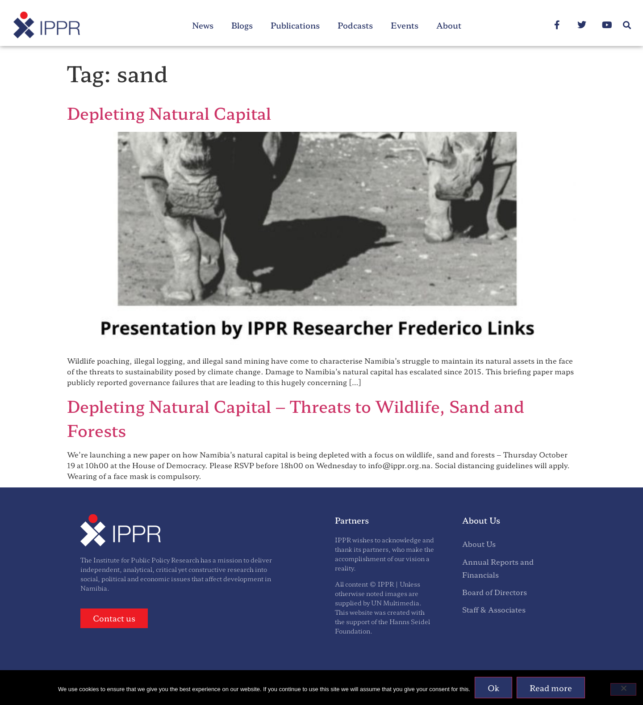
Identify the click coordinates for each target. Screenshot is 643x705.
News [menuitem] (202, 25)
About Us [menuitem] (479, 543)
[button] (626, 25)
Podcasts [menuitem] (355, 25)
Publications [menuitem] (295, 25)
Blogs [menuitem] (242, 25)
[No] (623, 689)
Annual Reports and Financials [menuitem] (498, 568)
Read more (551, 687)
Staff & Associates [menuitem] (494, 609)
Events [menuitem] (404, 25)
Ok (493, 687)
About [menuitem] (448, 25)
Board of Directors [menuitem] (494, 592)
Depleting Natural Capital (169, 112)
